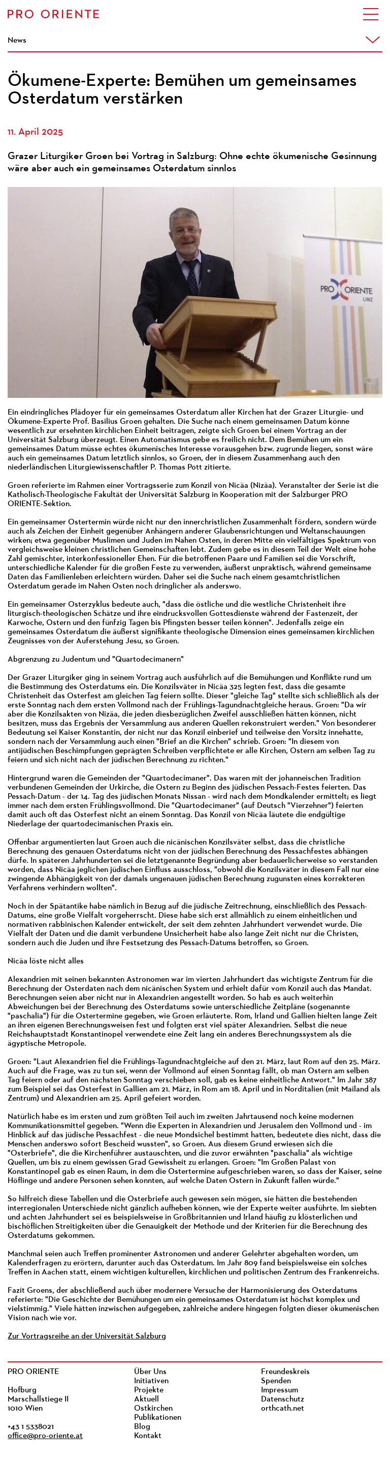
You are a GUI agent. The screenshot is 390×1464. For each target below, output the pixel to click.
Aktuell (146, 1399)
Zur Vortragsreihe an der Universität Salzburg (87, 1336)
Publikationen (157, 1418)
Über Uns (150, 1372)
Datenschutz (282, 1399)
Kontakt (147, 1436)
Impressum (279, 1390)
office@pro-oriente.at (45, 1436)
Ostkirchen (153, 1409)
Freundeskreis (285, 1372)
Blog (142, 1427)
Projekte (149, 1390)
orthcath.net (282, 1409)
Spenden (276, 1381)
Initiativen (151, 1381)
